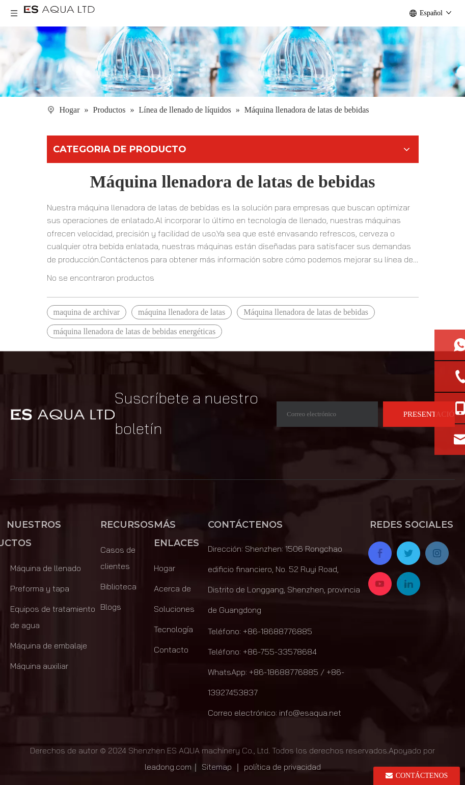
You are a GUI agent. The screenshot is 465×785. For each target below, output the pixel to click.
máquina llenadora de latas (181, 312)
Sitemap (217, 767)
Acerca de (172, 588)
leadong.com (168, 767)
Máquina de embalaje (48, 645)
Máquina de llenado (45, 568)
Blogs (110, 607)
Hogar (164, 568)
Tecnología (173, 629)
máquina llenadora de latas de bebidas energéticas (134, 331)
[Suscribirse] (419, 414)
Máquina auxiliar (39, 666)
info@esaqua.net (310, 713)
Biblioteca (118, 586)
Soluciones (174, 609)
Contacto (171, 649)
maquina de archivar (86, 312)
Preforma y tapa (39, 588)
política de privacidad (282, 767)
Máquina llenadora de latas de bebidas (305, 312)
